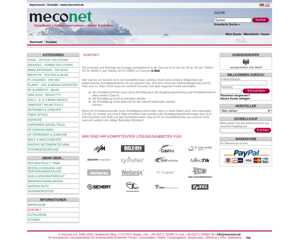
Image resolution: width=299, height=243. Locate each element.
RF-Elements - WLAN (43, 89)
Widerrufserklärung (45, 181)
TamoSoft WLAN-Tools (45, 104)
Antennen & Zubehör (44, 109)
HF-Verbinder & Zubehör (47, 134)
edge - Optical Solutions (48, 60)
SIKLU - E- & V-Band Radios (48, 99)
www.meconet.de (72, 4)
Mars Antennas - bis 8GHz (48, 69)
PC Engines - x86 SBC (44, 79)
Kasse (265, 34)
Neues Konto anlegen (235, 98)
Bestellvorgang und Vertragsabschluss (45, 170)
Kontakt (52, 4)
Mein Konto (233, 34)
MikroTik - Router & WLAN (48, 74)
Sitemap (34, 219)
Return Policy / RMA (44, 163)
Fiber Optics (38, 114)
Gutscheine (37, 214)
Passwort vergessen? (235, 95)
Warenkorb (251, 34)
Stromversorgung (43, 149)
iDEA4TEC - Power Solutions (50, 65)
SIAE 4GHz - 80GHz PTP (44, 94)
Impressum (37, 4)
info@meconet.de (229, 234)
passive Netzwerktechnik (48, 144)
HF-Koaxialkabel (41, 129)
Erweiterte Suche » (227, 24)
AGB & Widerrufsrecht (46, 176)
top (248, 237)
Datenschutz (38, 186)
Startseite (36, 41)
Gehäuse (35, 119)
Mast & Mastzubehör (44, 139)
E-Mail (155, 70)
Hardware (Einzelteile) (46, 124)
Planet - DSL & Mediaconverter (53, 84)
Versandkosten (40, 191)
